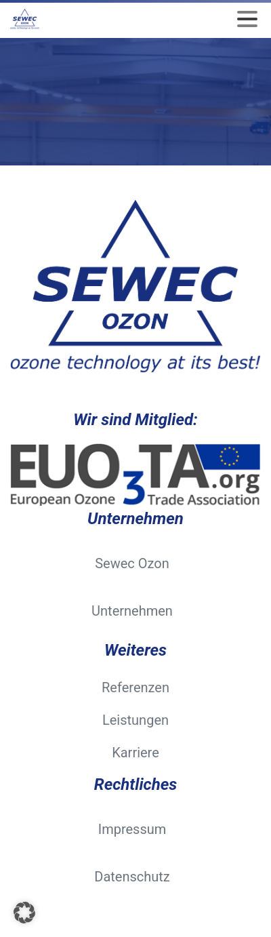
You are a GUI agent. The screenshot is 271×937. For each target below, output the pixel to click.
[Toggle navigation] (247, 19)
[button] (24, 912)
